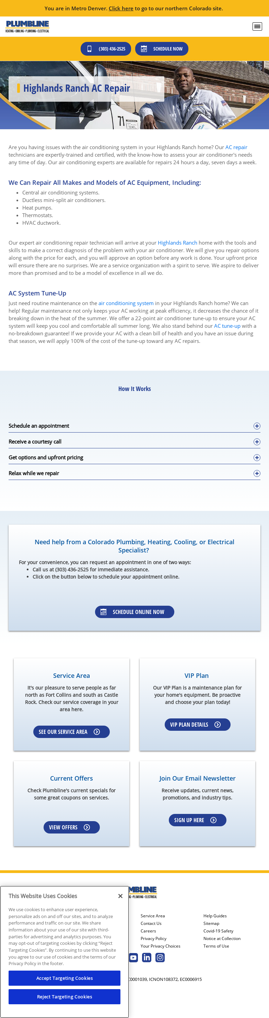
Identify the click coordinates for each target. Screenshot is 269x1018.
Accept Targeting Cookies (64, 978)
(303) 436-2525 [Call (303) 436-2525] (105, 48)
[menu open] (257, 26)
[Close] (120, 896)
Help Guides (215, 916)
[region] (64, 952)
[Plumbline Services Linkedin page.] (146, 958)
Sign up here (195, 820)
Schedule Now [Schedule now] (162, 48)
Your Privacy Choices (160, 946)
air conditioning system (126, 303)
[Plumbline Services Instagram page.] (160, 958)
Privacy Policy (153, 938)
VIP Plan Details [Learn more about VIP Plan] (195, 724)
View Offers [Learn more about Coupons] (69, 827)
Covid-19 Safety (218, 931)
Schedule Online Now (132, 612)
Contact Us (151, 923)
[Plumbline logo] (27, 26)
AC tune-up (227, 325)
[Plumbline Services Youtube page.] (133, 958)
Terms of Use (216, 946)
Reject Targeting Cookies (64, 997)
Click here (121, 8)
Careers (148, 931)
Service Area (153, 916)
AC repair (236, 147)
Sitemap (211, 923)
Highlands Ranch (177, 242)
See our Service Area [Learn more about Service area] (69, 732)
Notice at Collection (222, 938)
